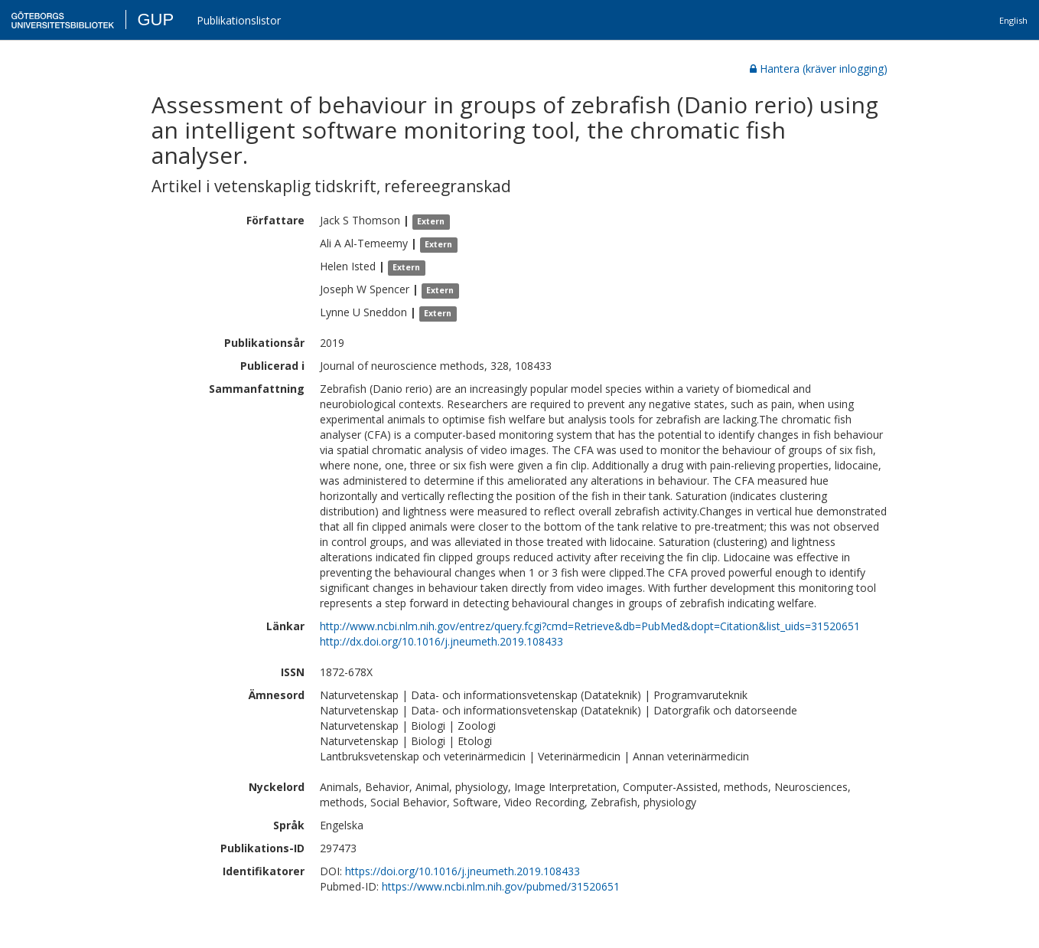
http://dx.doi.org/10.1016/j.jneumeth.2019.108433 (441, 641)
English (1013, 20)
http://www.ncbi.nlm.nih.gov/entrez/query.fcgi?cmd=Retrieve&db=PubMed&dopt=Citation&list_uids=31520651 (590, 626)
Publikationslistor (239, 20)
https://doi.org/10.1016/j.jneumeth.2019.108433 (462, 871)
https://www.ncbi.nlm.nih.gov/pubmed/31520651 (501, 886)
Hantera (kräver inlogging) (819, 68)
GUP (155, 19)
